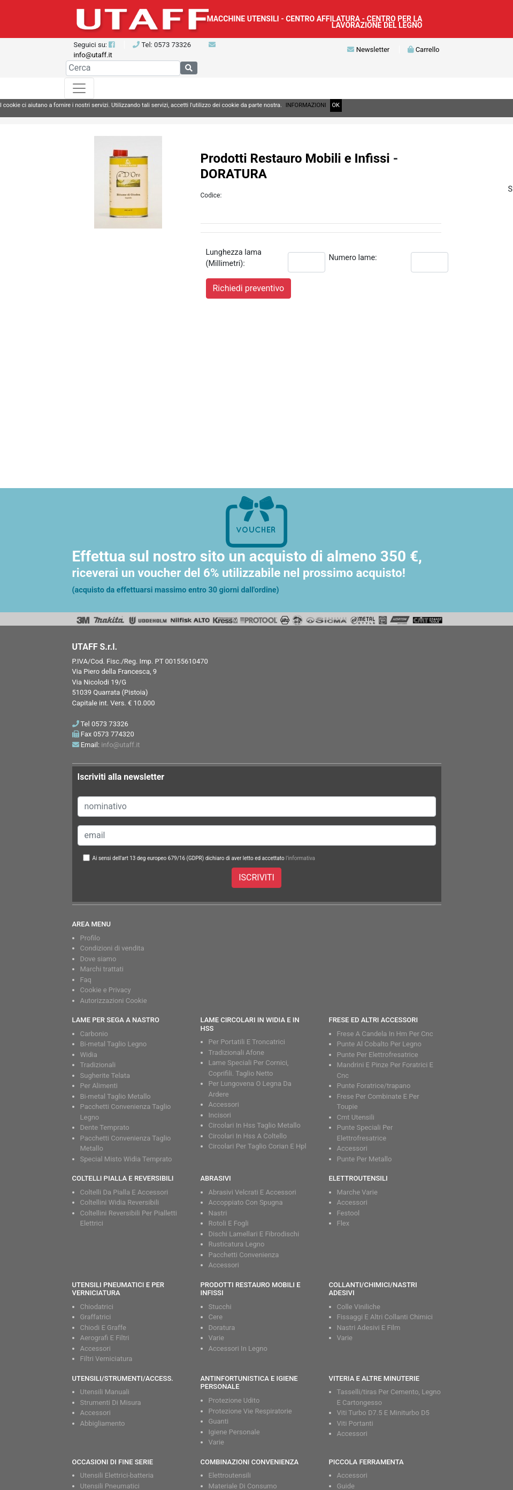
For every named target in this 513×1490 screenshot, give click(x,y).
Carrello (423, 49)
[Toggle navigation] (79, 88)
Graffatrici (95, 1317)
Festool (348, 1213)
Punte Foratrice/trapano (374, 1086)
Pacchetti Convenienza (244, 1255)
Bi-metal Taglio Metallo (115, 1096)
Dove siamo (98, 959)
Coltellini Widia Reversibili (119, 1202)
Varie (217, 1338)
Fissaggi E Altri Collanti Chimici (385, 1317)
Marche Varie (357, 1192)
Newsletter (368, 49)
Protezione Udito (234, 1400)
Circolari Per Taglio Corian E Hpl (258, 1146)
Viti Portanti (355, 1423)
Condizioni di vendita (112, 948)
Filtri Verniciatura (106, 1359)
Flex (343, 1223)
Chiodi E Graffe (103, 1328)
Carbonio (94, 1034)
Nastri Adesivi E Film (369, 1328)
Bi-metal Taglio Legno (113, 1044)
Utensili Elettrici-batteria (117, 1475)
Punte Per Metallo (364, 1159)
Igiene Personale (234, 1432)
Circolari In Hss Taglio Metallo (255, 1125)
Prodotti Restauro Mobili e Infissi (295, 158)
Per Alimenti (99, 1086)
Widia (88, 1055)
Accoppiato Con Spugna (246, 1202)
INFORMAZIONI (306, 105)
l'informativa (300, 858)
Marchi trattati (102, 969)
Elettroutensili (230, 1475)
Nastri (218, 1213)
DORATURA (234, 173)
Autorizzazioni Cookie (113, 1001)
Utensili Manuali (104, 1392)
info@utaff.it (93, 55)
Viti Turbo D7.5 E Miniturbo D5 (383, 1413)
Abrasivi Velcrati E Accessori (252, 1192)
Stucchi (220, 1307)
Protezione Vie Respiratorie (250, 1411)
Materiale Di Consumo (243, 1486)
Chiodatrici (96, 1307)
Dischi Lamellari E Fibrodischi (254, 1234)
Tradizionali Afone (236, 1052)
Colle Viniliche (358, 1307)
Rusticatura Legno (237, 1244)
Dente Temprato (104, 1127)
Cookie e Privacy (105, 990)
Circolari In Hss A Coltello (248, 1136)
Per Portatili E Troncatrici (247, 1042)
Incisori (220, 1115)
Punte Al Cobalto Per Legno (379, 1044)
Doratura (222, 1328)
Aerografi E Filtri (104, 1338)
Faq (85, 980)
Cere (216, 1317)
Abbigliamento (102, 1423)
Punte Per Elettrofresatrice (377, 1055)
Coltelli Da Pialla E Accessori (124, 1192)
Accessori (224, 1104)
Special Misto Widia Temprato (126, 1159)
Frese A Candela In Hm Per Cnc (385, 1034)
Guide (346, 1486)
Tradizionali (98, 1065)
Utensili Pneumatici (110, 1486)
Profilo (90, 938)
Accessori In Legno (238, 1348)
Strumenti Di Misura (110, 1402)
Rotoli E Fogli (229, 1223)
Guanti (219, 1421)
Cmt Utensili (355, 1117)
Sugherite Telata (105, 1075)
